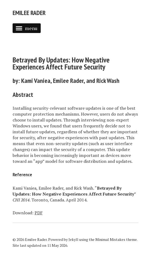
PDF (39, 213)
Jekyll (73, 239)
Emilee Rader (29, 13)
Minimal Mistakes (110, 239)
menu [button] (26, 28)
